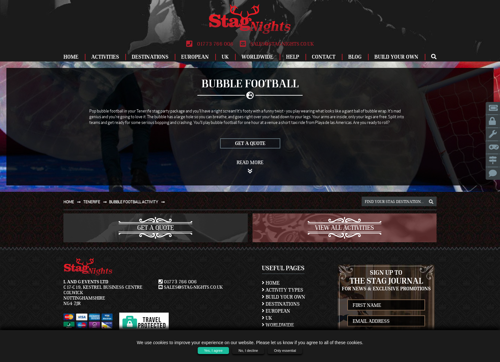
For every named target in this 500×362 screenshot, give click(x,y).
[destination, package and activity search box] (399, 201)
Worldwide (257, 57)
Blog (355, 57)
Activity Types (282, 290)
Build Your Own (396, 57)
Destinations (150, 57)
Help (292, 57)
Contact (323, 57)
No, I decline (248, 350)
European (195, 57)
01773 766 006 (209, 44)
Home (70, 57)
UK (225, 57)
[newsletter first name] (386, 305)
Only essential (285, 350)
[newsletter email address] (386, 321)
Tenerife (96, 201)
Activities (105, 57)
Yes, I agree (213, 350)
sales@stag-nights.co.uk (277, 44)
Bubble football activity (138, 201)
